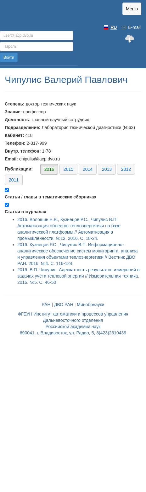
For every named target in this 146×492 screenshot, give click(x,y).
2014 (88, 169)
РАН (46, 304)
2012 (126, 169)
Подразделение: (22, 127)
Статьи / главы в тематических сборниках (50, 196)
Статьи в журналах (25, 211)
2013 (107, 169)
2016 (49, 169)
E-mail (131, 27)
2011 (14, 179)
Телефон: (15, 143)
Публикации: (70, 174)
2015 (68, 169)
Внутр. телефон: (23, 151)
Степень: (15, 103)
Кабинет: (14, 135)
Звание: (13, 111)
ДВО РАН (63, 304)
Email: (11, 158)
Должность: (18, 119)
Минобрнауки (90, 304)
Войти (8, 57)
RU (113, 27)
